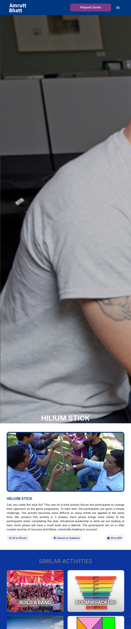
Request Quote (90, 7)
